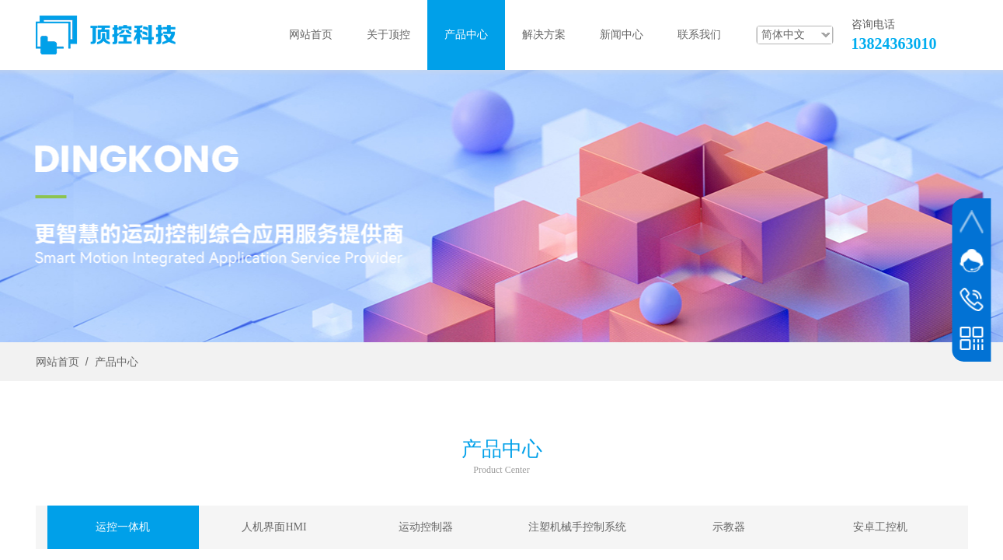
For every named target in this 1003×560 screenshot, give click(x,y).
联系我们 (699, 34)
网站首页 (57, 362)
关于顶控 (388, 34)
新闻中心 (621, 34)
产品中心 (116, 362)
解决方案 (544, 34)
